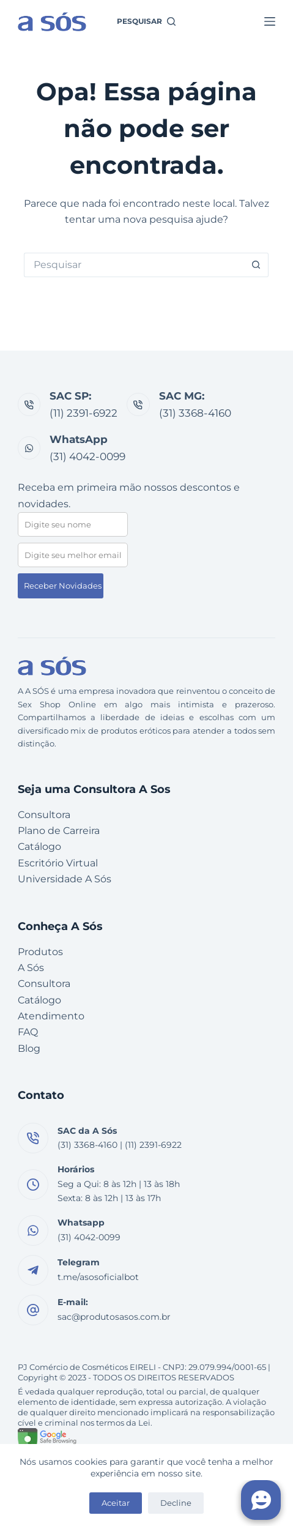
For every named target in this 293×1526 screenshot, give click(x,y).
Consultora (44, 815)
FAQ (28, 1032)
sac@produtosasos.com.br (114, 1316)
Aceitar (116, 1503)
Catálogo (39, 846)
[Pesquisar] (146, 21)
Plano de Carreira (59, 830)
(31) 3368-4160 (195, 413)
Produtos (40, 952)
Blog (29, 1048)
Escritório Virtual (58, 863)
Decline (175, 1503)
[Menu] (269, 21)
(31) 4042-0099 (87, 456)
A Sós (31, 967)
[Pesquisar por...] (134, 265)
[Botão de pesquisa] (256, 265)
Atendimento (51, 1016)
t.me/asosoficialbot (98, 1276)
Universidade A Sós (64, 879)
